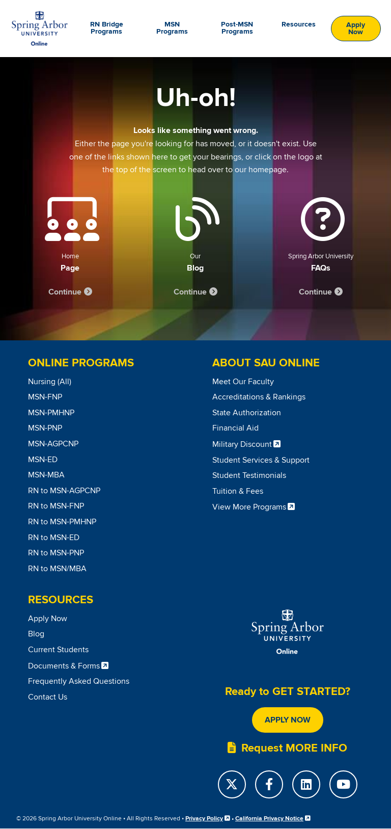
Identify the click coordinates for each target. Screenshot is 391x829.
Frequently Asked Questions (78, 681)
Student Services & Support (261, 460)
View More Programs (249, 507)
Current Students (58, 650)
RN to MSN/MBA (57, 569)
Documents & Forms (64, 666)
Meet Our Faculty (243, 382)
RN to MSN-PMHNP (62, 522)
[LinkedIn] (306, 784)
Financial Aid (235, 428)
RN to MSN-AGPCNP (64, 491)
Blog (36, 634)
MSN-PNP (45, 428)
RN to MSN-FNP (56, 506)
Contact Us (47, 697)
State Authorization (246, 413)
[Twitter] (232, 784)
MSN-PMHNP (51, 413)
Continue (64, 292)
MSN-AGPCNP (53, 444)
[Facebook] (269, 784)
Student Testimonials (249, 475)
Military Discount (242, 444)
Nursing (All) (49, 382)
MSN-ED (43, 459)
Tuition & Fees (237, 491)
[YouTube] (343, 784)
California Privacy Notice (269, 818)
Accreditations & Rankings (258, 397)
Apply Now (355, 28)
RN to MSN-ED (53, 537)
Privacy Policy (204, 818)
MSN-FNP (45, 397)
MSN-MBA (46, 475)
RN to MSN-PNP (56, 553)
